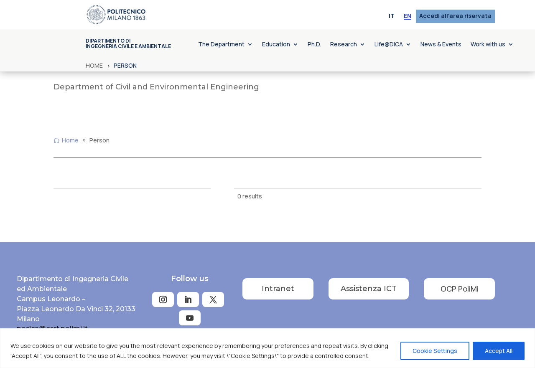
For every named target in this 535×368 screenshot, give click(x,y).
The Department (221, 44)
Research (343, 44)
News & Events (440, 44)
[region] (267, 348)
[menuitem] (392, 16)
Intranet (278, 288)
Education (276, 44)
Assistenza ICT (369, 288)
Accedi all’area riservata (455, 16)
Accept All (498, 351)
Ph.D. (314, 44)
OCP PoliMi (460, 289)
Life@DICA (388, 44)
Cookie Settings (435, 351)
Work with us (488, 44)
